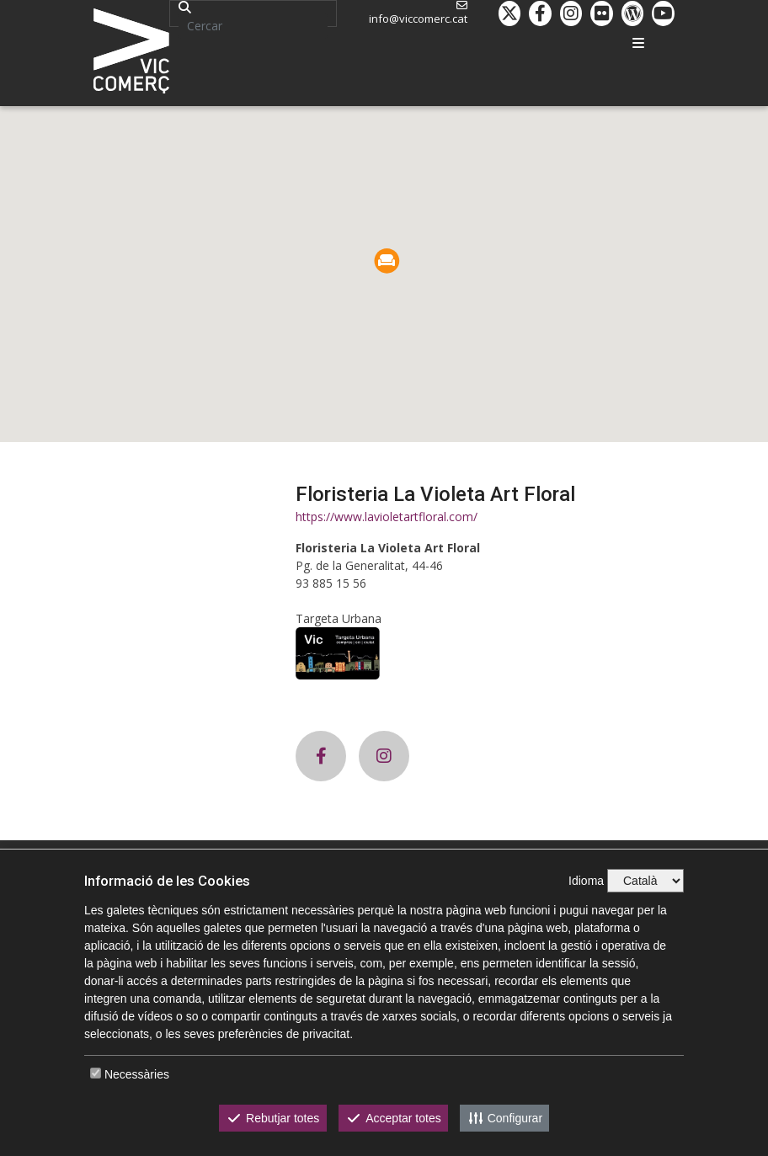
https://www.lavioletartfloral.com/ (386, 517)
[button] (387, 261)
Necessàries (136, 1074)
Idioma (586, 880)
